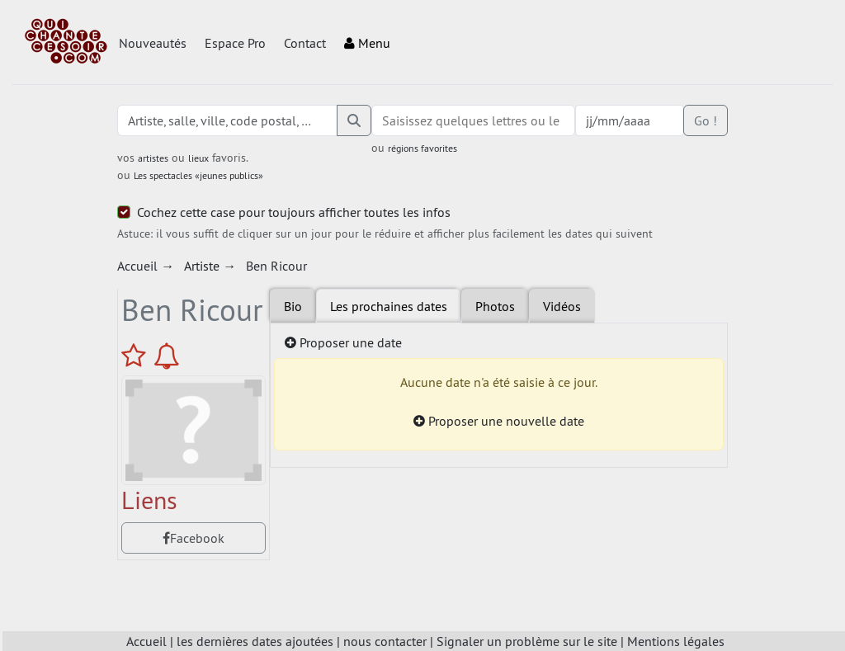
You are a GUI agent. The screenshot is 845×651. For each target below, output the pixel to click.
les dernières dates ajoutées (255, 641)
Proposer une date (343, 342)
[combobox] (473, 120)
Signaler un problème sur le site (527, 641)
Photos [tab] (495, 306)
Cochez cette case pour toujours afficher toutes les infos (294, 212)
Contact (305, 43)
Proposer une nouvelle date (498, 421)
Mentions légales (676, 641)
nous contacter (385, 641)
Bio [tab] (293, 306)
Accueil (146, 641)
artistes (153, 158)
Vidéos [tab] (562, 306)
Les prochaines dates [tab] (388, 306)
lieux (198, 158)
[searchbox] (473, 120)
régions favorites (422, 148)
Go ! (705, 120)
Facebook (193, 538)
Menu (367, 43)
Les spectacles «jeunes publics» (198, 175)
